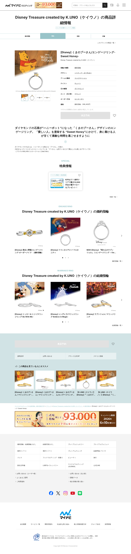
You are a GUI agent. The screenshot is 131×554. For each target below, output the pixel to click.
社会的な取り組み (63, 524)
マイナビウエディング (21, 406)
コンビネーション (81, 78)
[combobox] (87, 5)
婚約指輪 (78, 68)
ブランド (48, 406)
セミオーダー (79, 99)
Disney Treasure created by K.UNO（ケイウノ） (68, 406)
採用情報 (108, 524)
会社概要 (23, 524)
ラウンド (78, 94)
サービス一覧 (35, 524)
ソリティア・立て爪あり (83, 73)
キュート (78, 83)
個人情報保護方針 (80, 524)
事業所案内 (48, 524)
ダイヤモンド (79, 88)
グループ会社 (95, 524)
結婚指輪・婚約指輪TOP (37, 406)
